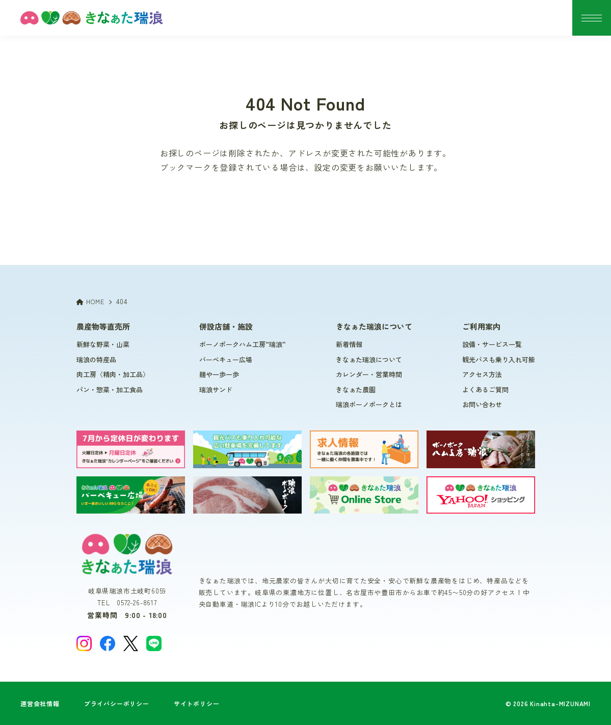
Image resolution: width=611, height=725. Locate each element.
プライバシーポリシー (116, 703)
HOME (90, 301)
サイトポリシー (197, 703)
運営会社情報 (40, 703)
